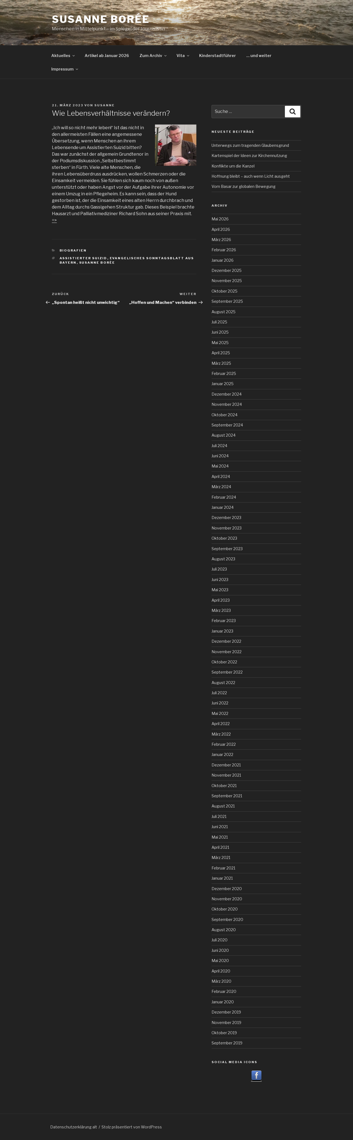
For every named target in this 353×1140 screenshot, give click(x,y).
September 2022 (227, 672)
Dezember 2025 (227, 270)
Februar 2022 (224, 744)
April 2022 (221, 723)
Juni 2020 (220, 950)
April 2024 (221, 476)
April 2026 (221, 229)
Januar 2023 (222, 631)
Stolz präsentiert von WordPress (131, 1127)
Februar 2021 (223, 868)
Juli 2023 (219, 569)
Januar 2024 (223, 507)
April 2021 (220, 847)
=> (54, 220)
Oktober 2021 (224, 785)
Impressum (65, 69)
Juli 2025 (219, 322)
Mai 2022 (220, 713)
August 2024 (224, 435)
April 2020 (221, 971)
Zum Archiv (153, 55)
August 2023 (223, 559)
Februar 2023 (224, 620)
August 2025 (224, 311)
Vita (183, 55)
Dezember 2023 (226, 517)
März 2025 (221, 363)
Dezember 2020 (227, 888)
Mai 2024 (220, 466)
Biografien (73, 250)
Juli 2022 (219, 692)
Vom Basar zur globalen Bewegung (244, 186)
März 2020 (221, 981)
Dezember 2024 (227, 394)
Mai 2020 (220, 960)
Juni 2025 (220, 332)
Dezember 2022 (226, 641)
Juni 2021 (220, 826)
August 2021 (223, 806)
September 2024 (227, 425)
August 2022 (223, 682)
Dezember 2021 (226, 765)
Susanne (104, 105)
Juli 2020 (220, 940)
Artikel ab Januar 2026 (107, 55)
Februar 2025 (224, 373)
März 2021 (221, 857)
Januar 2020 (223, 1001)
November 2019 (226, 1022)
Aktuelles (63, 55)
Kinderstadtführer (217, 55)
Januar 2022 (222, 754)
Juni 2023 (220, 579)
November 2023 (227, 528)
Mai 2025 (220, 342)
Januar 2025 (223, 383)
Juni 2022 (220, 703)
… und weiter (258, 55)
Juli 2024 (219, 445)
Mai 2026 (220, 219)
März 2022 (221, 734)
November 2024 (227, 404)
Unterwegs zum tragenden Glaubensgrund (250, 145)
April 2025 (221, 352)
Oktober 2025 (224, 291)
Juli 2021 (219, 816)
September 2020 (227, 919)
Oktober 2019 (224, 1032)
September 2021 (227, 795)
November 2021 (226, 775)
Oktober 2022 (224, 662)
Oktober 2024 (224, 414)
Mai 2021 (220, 837)
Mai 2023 (220, 589)
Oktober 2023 (224, 538)
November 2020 (227, 898)
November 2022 (227, 651)
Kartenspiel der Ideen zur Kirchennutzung (249, 155)
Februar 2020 (224, 991)
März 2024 (221, 486)
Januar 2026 (223, 260)
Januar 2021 (222, 878)
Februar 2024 (224, 497)
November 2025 (227, 280)
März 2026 (221, 239)
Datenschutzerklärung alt (73, 1127)
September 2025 (227, 301)
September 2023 (227, 548)
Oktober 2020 (225, 909)
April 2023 (221, 600)
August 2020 (224, 929)
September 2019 (227, 1043)
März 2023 (221, 610)
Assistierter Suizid (83, 258)
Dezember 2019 (226, 1012)
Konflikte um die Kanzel (233, 166)
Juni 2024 (220, 455)
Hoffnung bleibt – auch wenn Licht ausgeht (251, 176)
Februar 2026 (224, 249)
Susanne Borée (100, 19)
